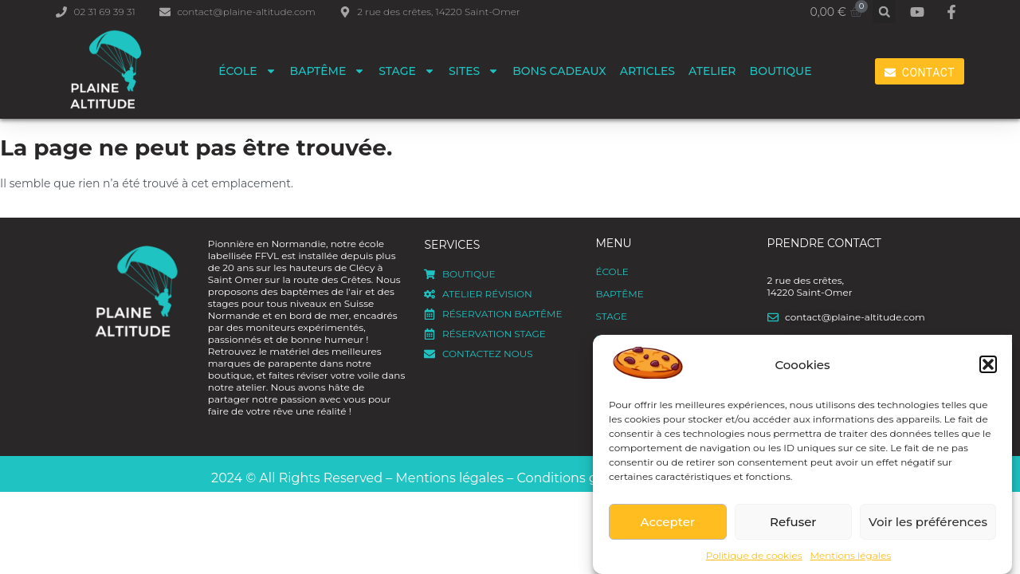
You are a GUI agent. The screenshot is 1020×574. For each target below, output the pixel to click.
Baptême (328, 71)
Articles (647, 71)
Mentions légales (851, 555)
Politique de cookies (754, 555)
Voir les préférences (928, 521)
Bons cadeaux (559, 71)
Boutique (781, 71)
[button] (988, 364)
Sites (474, 71)
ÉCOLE (247, 71)
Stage (407, 71)
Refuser (793, 521)
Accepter (668, 521)
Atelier (712, 71)
